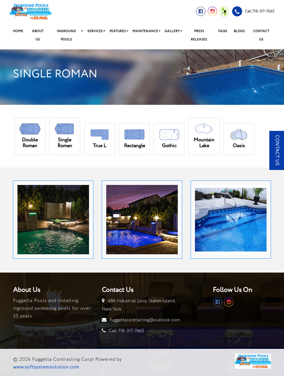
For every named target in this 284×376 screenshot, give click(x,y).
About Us (38, 35)
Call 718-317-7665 (126, 330)
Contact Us (261, 35)
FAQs (222, 31)
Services (95, 31)
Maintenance (145, 31)
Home (18, 31)
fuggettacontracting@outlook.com (145, 320)
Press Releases (199, 35)
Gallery (172, 31)
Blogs (239, 31)
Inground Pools (66, 35)
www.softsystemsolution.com (46, 367)
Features (118, 31)
